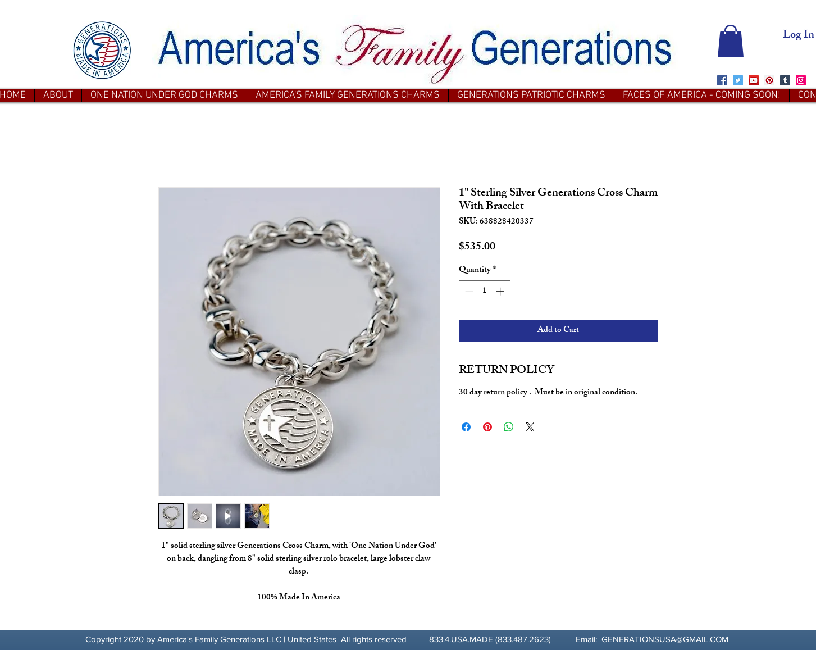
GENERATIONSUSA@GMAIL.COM (664, 639)
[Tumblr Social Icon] (785, 80)
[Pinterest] (769, 80)
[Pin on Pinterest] (487, 427)
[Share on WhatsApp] (509, 427)
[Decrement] (468, 291)
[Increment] (501, 291)
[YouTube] (754, 80)
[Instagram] (801, 80)
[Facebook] (722, 80)
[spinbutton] (484, 291)
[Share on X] (530, 427)
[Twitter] (738, 80)
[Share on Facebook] (466, 427)
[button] (730, 41)
